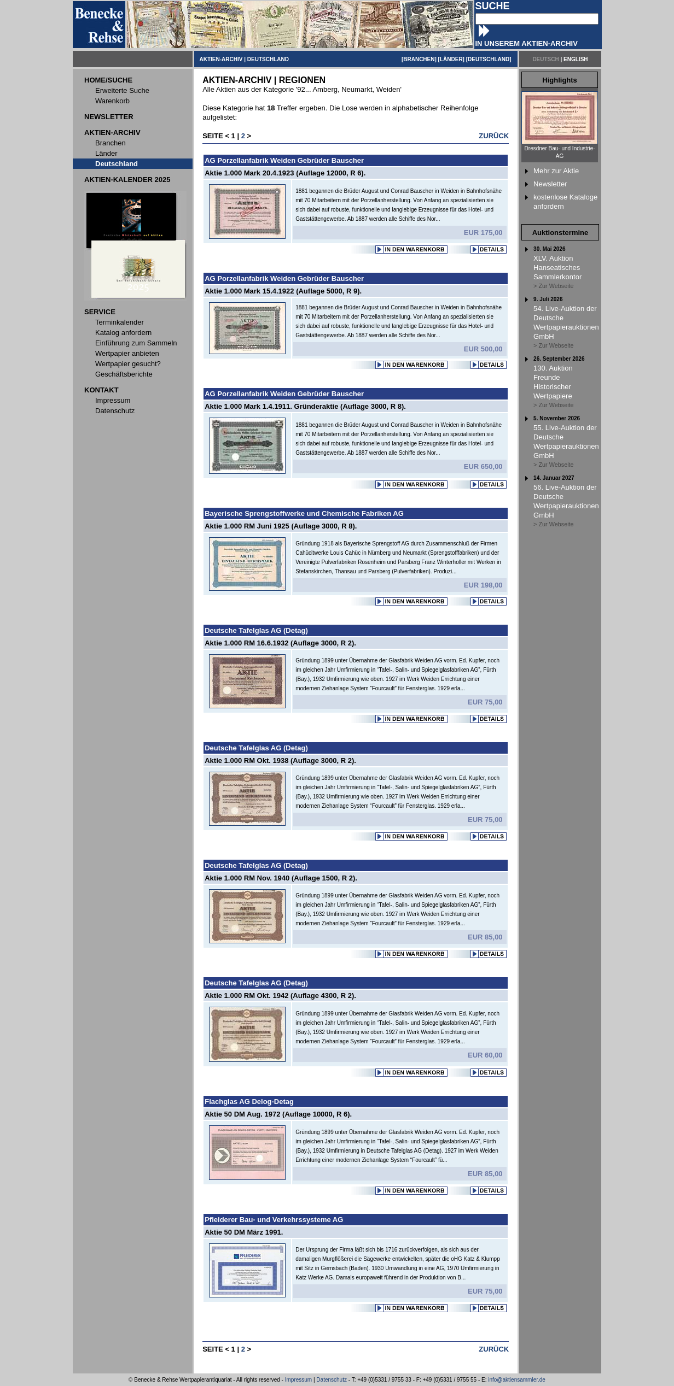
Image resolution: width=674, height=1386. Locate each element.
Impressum (298, 1380)
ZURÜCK (494, 136)
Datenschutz (331, 1380)
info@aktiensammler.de (516, 1380)
